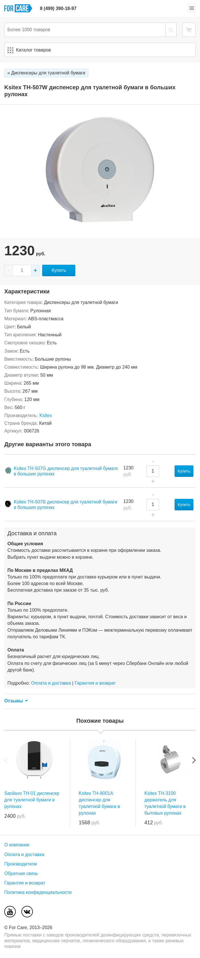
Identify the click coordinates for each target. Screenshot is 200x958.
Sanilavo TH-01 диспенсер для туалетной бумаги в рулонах (31, 800)
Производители (20, 864)
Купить (59, 270)
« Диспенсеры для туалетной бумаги (46, 72)
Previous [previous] (6, 760)
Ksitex (45, 415)
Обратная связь (21, 873)
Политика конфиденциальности (38, 892)
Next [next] (194, 760)
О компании (16, 844)
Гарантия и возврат (95, 683)
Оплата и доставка (51, 683)
